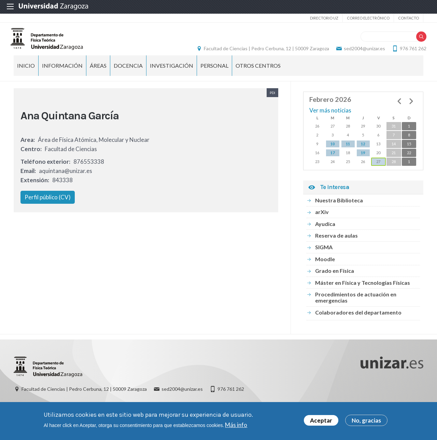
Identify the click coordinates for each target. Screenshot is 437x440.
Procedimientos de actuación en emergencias (355, 307)
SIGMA (324, 257)
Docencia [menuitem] (128, 75)
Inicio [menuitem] (26, 75)
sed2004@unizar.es (361, 53)
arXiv (322, 221)
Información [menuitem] (62, 75)
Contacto (408, 18)
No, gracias (366, 420)
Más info (236, 424)
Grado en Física (334, 280)
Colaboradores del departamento (358, 322)
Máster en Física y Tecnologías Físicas (362, 292)
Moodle (325, 269)
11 (348, 153)
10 (332, 153)
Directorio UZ (324, 18)
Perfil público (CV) (48, 207)
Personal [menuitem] (214, 75)
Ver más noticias (330, 120)
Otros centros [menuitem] (258, 75)
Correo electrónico (368, 18)
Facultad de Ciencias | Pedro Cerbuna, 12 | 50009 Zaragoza (263, 53)
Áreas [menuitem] (98, 75)
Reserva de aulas (336, 245)
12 (363, 153)
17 (332, 162)
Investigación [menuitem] (171, 75)
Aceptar (321, 420)
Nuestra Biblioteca (339, 210)
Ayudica (325, 233)
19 (363, 162)
